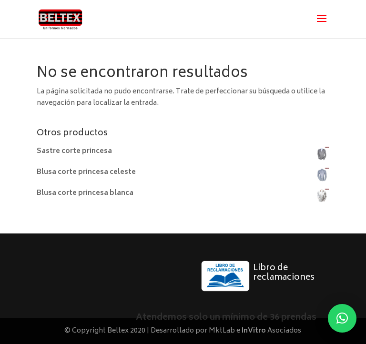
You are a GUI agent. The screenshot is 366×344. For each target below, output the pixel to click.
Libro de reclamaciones (284, 273)
